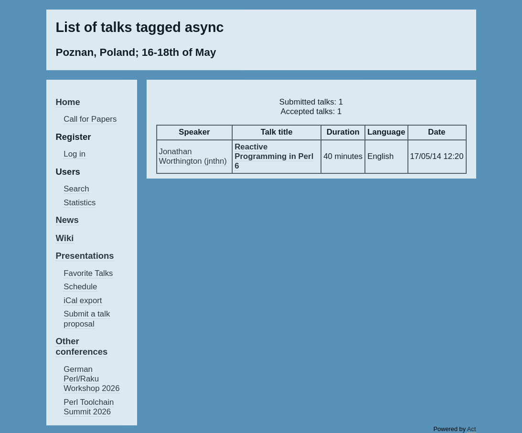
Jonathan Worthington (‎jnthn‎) (193, 156)
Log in (74, 153)
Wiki (65, 238)
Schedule (80, 286)
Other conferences (82, 346)
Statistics (80, 202)
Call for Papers (90, 119)
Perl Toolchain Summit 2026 (89, 407)
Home (68, 102)
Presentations (85, 256)
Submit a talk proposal (87, 318)
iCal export (83, 300)
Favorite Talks (88, 273)
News (67, 220)
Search (76, 188)
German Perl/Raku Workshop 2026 (91, 379)
